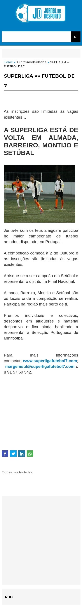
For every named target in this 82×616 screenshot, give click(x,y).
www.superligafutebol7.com (50, 360)
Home (8, 62)
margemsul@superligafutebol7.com (40, 366)
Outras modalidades (31, 62)
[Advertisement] (40, 411)
